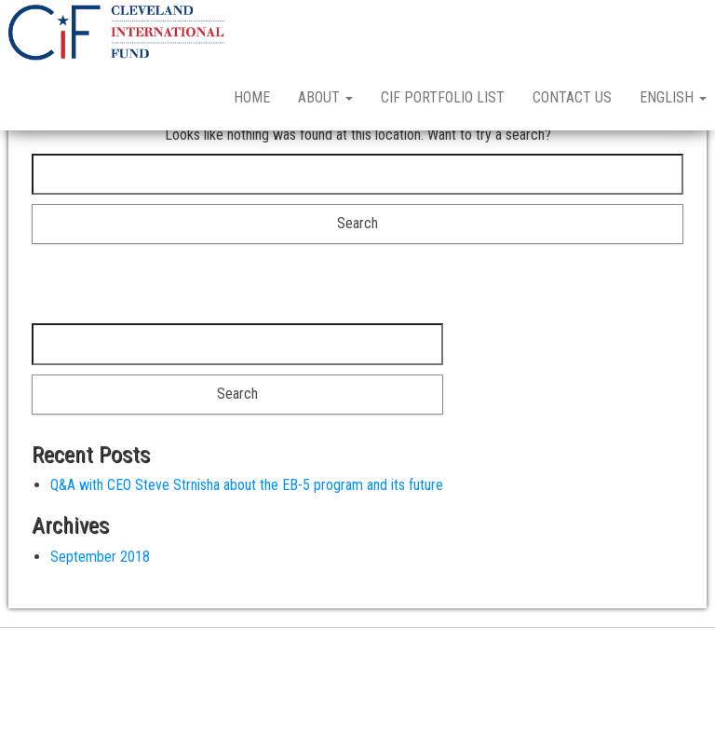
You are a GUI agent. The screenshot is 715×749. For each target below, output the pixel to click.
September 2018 (100, 622)
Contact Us (572, 97)
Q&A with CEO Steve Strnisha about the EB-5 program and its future (246, 550)
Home (252, 97)
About (325, 97)
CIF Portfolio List (443, 97)
